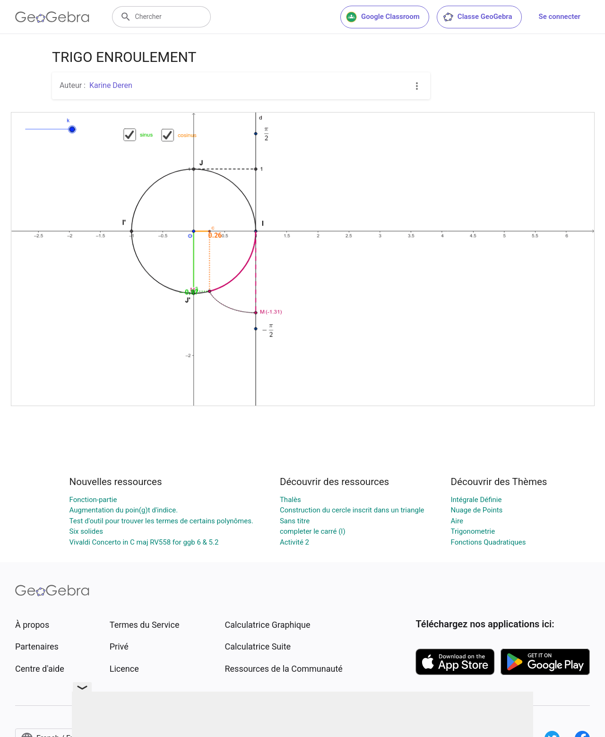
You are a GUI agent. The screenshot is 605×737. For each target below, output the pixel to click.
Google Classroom (383, 17)
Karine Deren (110, 85)
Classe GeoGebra (477, 17)
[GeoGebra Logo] (52, 17)
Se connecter (559, 16)
